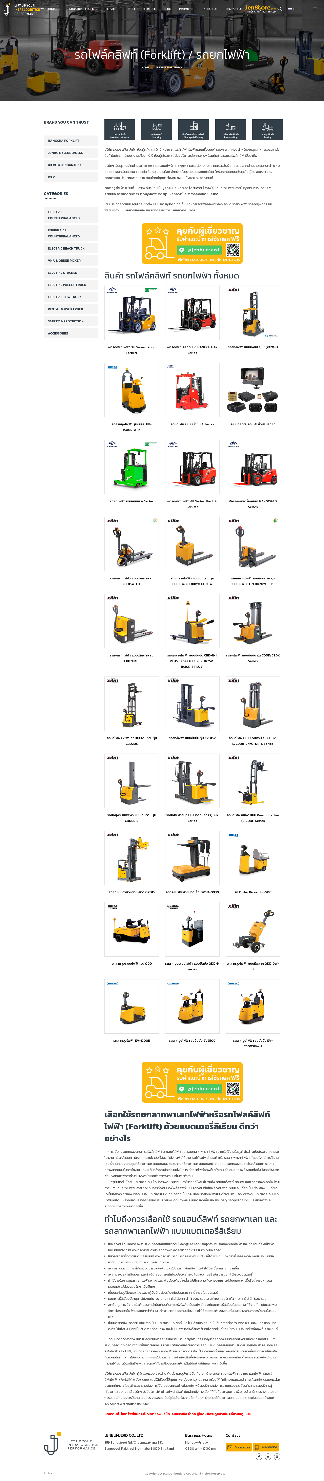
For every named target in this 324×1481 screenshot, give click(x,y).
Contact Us (233, 9)
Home (145, 67)
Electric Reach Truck (66, 248)
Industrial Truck (81, 9)
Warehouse (48, 9)
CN (292, 9)
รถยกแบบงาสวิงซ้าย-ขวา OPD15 (132, 892)
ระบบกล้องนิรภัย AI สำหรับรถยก (253, 424)
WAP (51, 177)
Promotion (187, 9)
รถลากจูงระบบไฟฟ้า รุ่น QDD (132, 963)
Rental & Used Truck (65, 309)
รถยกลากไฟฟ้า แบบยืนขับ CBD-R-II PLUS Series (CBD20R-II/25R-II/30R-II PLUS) (192, 661)
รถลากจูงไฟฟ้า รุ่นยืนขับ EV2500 (192, 1040)
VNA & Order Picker (64, 260)
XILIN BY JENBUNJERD (64, 164)
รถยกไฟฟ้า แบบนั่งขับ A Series (192, 424)
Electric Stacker (62, 272)
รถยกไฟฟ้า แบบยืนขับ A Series (132, 501)
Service (110, 9)
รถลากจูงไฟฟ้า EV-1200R (131, 1040)
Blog (167, 9)
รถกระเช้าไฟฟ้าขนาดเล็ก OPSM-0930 (192, 892)
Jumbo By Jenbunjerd (65, 152)
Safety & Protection (66, 321)
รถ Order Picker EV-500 (252, 892)
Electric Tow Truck (65, 296)
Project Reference (142, 9)
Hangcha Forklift (63, 140)
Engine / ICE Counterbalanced (64, 233)
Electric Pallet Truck (67, 284)
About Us (210, 9)
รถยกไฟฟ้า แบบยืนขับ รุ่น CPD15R (192, 738)
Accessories (58, 333)
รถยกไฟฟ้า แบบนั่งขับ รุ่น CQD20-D (253, 347)
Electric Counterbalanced (64, 215)
